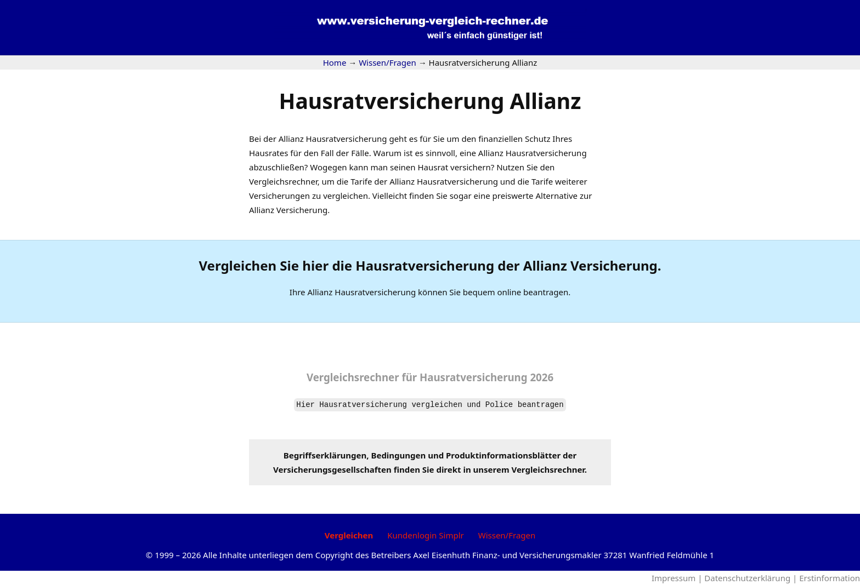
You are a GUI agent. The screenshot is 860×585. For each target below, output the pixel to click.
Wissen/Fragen (507, 535)
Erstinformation (829, 577)
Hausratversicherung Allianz (430, 100)
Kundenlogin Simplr (425, 535)
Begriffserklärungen (325, 455)
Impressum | (678, 577)
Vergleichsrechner (283, 181)
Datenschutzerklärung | (751, 577)
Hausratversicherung (457, 181)
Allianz (291, 138)
